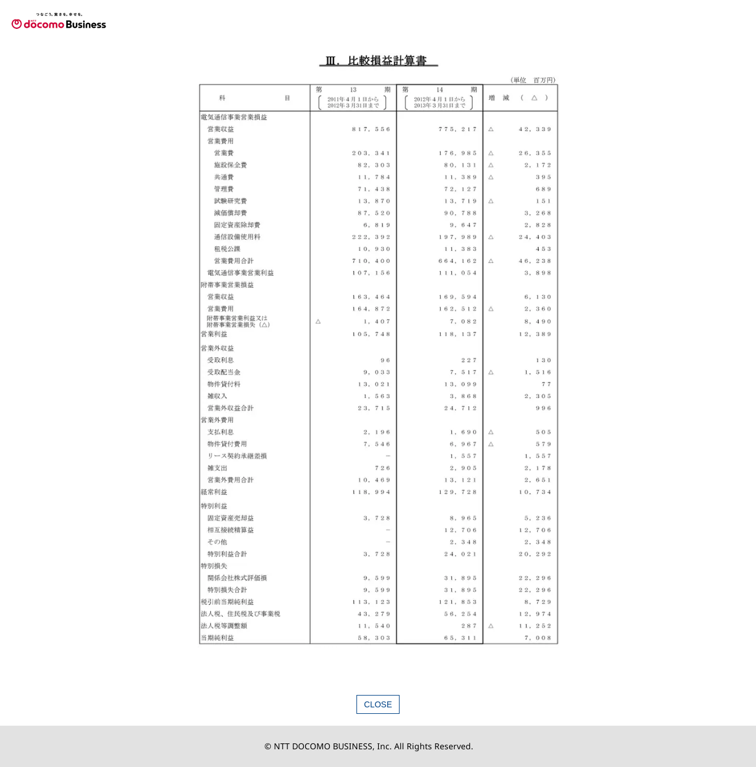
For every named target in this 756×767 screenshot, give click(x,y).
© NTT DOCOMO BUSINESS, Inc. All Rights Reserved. (368, 746)
